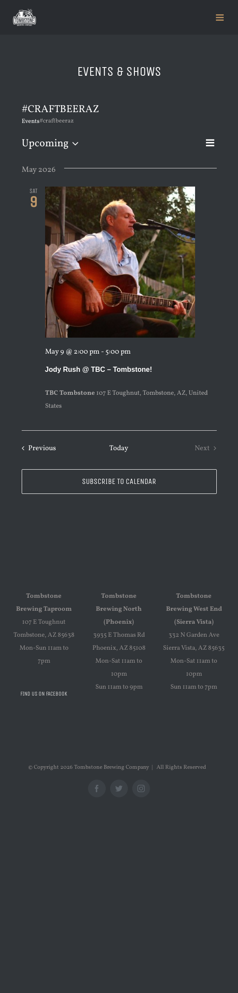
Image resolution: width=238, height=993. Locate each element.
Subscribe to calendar (119, 481)
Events (30, 121)
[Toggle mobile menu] (220, 17)
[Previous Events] (36, 448)
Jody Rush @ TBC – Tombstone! (98, 369)
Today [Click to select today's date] (118, 448)
